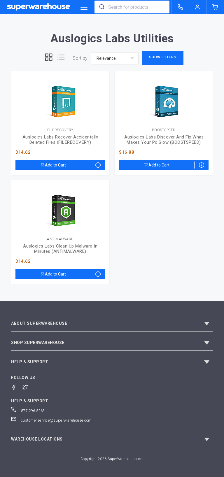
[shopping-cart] (215, 7)
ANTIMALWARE (60, 239)
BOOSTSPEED (164, 130)
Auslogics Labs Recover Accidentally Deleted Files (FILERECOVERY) (60, 139)
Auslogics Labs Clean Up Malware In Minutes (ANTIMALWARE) (60, 248)
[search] (101, 7)
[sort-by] (115, 58)
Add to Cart (53, 165)
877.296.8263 (28, 410)
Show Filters (162, 57)
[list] (61, 58)
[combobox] (131, 7)
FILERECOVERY (60, 130)
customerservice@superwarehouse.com (51, 420)
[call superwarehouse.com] (180, 7)
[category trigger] (84, 7)
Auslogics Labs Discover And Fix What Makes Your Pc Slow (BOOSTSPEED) (163, 139)
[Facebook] (16, 387)
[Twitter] (28, 387)
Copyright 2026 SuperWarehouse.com (112, 459)
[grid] (48, 58)
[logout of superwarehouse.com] (197, 7)
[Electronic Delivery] (98, 165)
